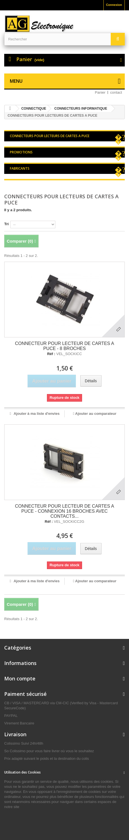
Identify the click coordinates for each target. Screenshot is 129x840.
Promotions (21, 152)
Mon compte (19, 678)
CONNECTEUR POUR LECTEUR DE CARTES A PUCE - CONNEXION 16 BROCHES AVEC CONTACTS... (64, 511)
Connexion (114, 4)
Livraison (15, 734)
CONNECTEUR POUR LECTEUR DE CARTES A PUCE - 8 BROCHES (64, 346)
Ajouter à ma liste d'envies (36, 413)
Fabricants (20, 168)
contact (116, 92)
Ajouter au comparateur (95, 413)
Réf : (51, 354)
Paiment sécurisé (25, 694)
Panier (100, 92)
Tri (6, 224)
